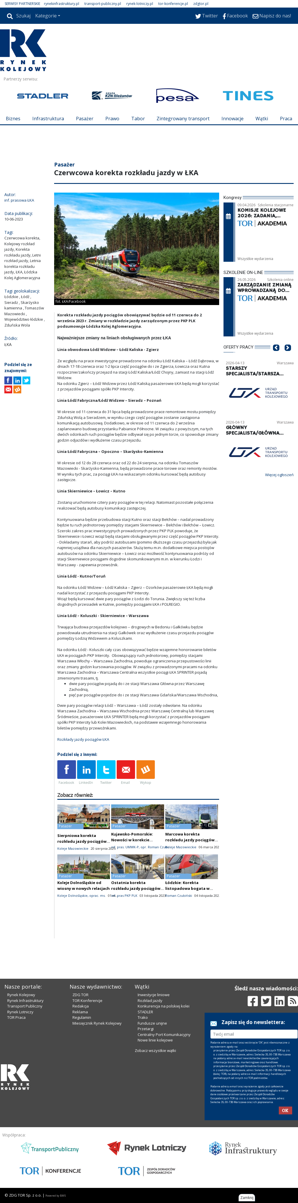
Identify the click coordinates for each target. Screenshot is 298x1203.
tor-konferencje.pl (173, 3)
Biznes (13, 118)
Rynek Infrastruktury (25, 1000)
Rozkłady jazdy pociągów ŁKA (83, 739)
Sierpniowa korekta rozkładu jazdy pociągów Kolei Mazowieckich (82, 841)
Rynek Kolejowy (21, 994)
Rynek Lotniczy (20, 1011)
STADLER (145, 1011)
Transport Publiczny (24, 1006)
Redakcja (80, 1006)
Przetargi (146, 1028)
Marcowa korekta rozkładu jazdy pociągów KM (189, 839)
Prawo (112, 118)
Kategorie (46, 15)
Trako (143, 1017)
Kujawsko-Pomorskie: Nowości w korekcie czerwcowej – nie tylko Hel (136, 839)
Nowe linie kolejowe (155, 1040)
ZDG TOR (80, 994)
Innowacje (232, 118)
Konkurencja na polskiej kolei (163, 1006)
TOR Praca (16, 1017)
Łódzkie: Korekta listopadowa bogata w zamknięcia (187, 888)
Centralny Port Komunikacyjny (164, 1034)
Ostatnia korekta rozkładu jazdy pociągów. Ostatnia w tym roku (136, 888)
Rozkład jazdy (150, 1000)
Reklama (80, 1011)
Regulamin (81, 1017)
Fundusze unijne (152, 1023)
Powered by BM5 (55, 1195)
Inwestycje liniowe (154, 994)
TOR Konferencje (87, 1000)
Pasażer (84, 118)
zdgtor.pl (200, 3)
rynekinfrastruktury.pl (61, 3)
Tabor (138, 118)
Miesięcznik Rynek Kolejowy (97, 1023)
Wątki (262, 118)
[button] (276, 356)
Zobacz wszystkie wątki (155, 1050)
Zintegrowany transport (183, 118)
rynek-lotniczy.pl (139, 3)
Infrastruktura (48, 118)
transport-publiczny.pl (102, 3)
